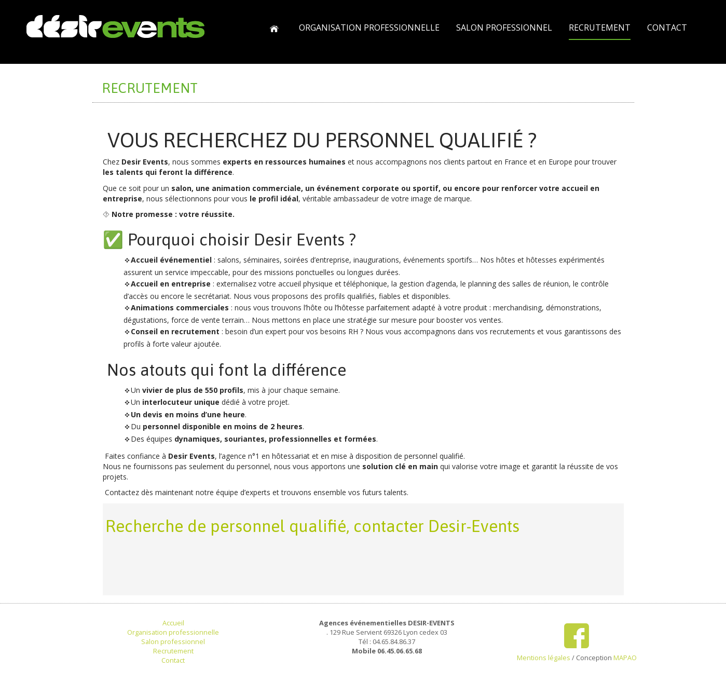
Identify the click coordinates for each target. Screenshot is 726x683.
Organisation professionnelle (173, 632)
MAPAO (625, 657)
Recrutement (173, 650)
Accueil (173, 622)
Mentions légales (543, 657)
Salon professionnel (173, 641)
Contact (173, 660)
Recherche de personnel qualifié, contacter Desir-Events (312, 526)
